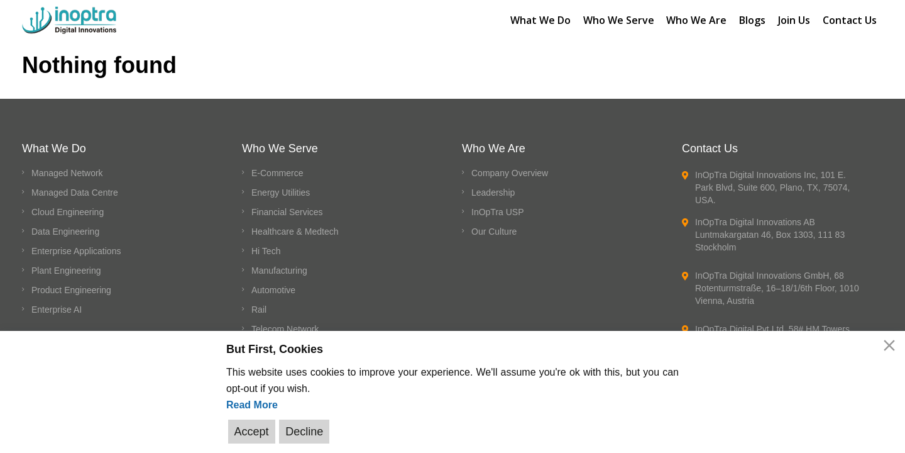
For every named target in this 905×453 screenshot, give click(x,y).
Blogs (752, 19)
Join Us (794, 19)
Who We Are (696, 19)
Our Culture (494, 231)
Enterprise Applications (76, 251)
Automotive (273, 290)
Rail (258, 310)
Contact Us (850, 19)
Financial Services (287, 212)
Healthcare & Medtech (295, 231)
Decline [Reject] (304, 431)
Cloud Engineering (67, 212)
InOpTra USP (497, 212)
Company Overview (509, 173)
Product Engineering (71, 290)
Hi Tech (265, 251)
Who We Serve (618, 19)
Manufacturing (279, 271)
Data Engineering (65, 231)
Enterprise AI (56, 310)
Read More (252, 405)
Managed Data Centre (74, 192)
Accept (251, 431)
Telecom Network (285, 329)
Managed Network (67, 173)
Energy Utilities (280, 192)
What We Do (540, 19)
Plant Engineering (66, 271)
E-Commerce (277, 173)
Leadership (493, 192)
